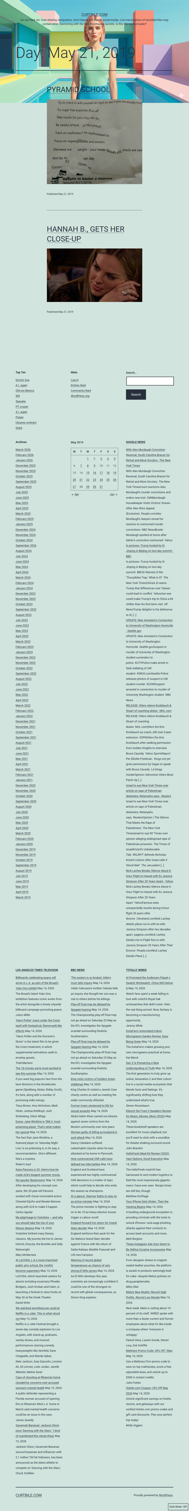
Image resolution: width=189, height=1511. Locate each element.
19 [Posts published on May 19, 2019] (114, 472)
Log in (74, 380)
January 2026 (24, 460)
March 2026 (23, 449)
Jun (114, 494)
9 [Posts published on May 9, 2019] (94, 465)
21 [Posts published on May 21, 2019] (81, 479)
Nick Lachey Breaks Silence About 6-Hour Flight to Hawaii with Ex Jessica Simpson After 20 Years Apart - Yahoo (149, 876)
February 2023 (25, 646)
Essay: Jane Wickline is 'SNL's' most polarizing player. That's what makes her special (38, 1127)
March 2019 (23, 897)
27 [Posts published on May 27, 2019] (74, 486)
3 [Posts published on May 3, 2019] (101, 458)
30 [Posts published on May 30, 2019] (94, 486)
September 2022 (26, 673)
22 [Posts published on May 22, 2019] (87, 479)
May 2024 (22, 567)
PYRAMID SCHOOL (78, 89)
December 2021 (25, 721)
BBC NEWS (78, 970)
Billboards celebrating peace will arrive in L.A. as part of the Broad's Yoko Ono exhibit (37, 983)
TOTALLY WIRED (136, 970)
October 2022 (24, 668)
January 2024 (24, 588)
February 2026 (25, 455)
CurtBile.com (94, 14)
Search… (131, 372)
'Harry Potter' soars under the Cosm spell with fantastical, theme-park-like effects (39, 1026)
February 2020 (25, 838)
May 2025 (22, 503)
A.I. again (21, 385)
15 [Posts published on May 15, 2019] (87, 472)
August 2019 (24, 870)
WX (18, 396)
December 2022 (25, 657)
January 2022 (24, 716)
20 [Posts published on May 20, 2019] (74, 479)
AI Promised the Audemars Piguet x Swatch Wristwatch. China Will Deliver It (149, 983)
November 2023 (26, 598)
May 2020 (22, 822)
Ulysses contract (26, 422)
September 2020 (26, 801)
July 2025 (22, 492)
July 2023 (22, 620)
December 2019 (25, 849)
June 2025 (22, 497)
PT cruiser (22, 406)
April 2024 (22, 572)
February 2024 (25, 583)
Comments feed (81, 390)
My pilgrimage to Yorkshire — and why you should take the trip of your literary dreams (39, 1223)
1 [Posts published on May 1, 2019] (87, 458)
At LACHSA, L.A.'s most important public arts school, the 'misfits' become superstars (37, 1265)
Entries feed (78, 385)
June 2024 (22, 561)
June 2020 (22, 817)
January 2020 (24, 844)
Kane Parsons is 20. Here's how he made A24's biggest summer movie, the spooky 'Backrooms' (38, 1175)
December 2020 (25, 785)
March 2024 (23, 577)
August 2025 (24, 487)
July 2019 (22, 876)
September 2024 (26, 545)
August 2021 (24, 742)
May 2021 (22, 758)
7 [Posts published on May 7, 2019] (81, 465)
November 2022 (26, 662)
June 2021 (22, 753)
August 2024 (24, 550)
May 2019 (22, 886)
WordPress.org (80, 396)
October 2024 (24, 540)
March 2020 (23, 833)
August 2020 (24, 806)
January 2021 (24, 780)
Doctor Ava (22, 380)
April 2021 (22, 764)
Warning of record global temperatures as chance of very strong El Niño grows (90, 1265)
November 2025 (26, 471)
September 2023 (26, 609)
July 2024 (22, 556)
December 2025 (25, 465)
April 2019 (22, 892)
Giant (19, 427)
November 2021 (26, 726)
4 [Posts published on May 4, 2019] (108, 458)
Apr (75, 494)
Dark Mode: (178, 1507)
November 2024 (26, 535)
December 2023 (25, 593)
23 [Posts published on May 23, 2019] (94, 479)
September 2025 (26, 481)
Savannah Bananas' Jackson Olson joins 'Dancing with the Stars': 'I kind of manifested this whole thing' (38, 1431)
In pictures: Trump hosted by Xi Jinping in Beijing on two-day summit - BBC (149, 551)
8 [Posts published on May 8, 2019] (87, 465)
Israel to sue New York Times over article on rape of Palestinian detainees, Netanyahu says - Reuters (148, 791)
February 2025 (25, 519)
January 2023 (24, 652)
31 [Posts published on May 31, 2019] (101, 486)
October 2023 (24, 604)
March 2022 (23, 705)
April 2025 (22, 508)
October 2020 (24, 796)
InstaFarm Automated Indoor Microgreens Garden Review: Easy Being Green (147, 1036)
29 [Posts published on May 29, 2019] (87, 486)
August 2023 (24, 615)
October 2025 (24, 476)
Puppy (19, 417)
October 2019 (24, 860)
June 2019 (22, 881)
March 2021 (23, 769)
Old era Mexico (25, 390)
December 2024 (25, 529)
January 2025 (24, 524)
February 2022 (25, 710)
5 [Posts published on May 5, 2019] (114, 458)
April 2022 (22, 700)
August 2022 (24, 678)
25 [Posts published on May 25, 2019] (107, 479)
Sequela (21, 401)
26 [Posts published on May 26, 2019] (114, 479)
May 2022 (22, 694)
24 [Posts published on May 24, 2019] (101, 479)
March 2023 (23, 641)
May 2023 (22, 630)
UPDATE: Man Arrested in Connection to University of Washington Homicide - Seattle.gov (149, 625)
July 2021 (22, 748)
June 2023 (22, 625)
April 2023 (22, 636)
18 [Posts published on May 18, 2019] (107, 472)
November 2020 (26, 790)
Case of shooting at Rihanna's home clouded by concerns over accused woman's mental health (38, 1383)
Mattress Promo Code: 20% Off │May (149, 1350)
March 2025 (23, 513)
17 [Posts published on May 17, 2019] (101, 472)
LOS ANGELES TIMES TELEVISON (37, 970)
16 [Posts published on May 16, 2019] (94, 472)
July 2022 (22, 684)
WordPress (166, 1495)
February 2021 (25, 774)
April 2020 (22, 828)
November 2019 (26, 854)
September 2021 (26, 737)
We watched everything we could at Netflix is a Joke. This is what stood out (38, 1313)
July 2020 (22, 812)
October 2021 (24, 732)
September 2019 (26, 865)
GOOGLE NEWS (135, 442)
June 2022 (22, 689)
